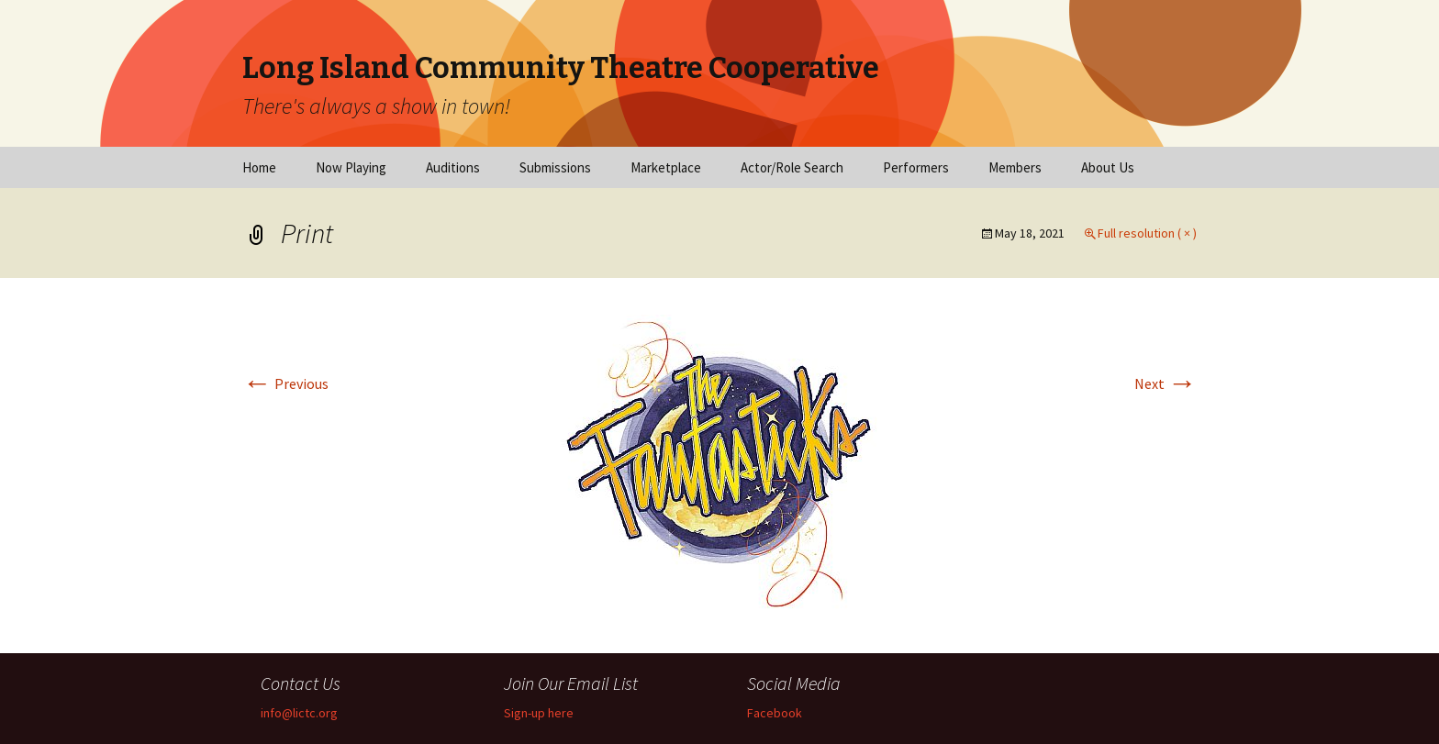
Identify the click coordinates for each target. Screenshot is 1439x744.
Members (1015, 167)
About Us (1107, 167)
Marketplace (665, 167)
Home (259, 167)
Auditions (453, 167)
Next (1165, 383)
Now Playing (351, 167)
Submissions (555, 167)
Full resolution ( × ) (1147, 233)
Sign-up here (539, 713)
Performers (916, 167)
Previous (285, 383)
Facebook (774, 713)
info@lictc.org (299, 713)
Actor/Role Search (792, 167)
